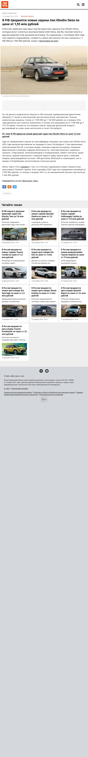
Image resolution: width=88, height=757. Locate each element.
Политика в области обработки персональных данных (54, 392)
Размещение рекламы (19, 389)
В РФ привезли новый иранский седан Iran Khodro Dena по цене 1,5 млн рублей (41, 135)
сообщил (24, 167)
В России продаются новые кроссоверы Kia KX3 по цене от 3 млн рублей (43, 253)
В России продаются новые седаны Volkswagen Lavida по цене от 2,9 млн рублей (72, 215)
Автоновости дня (48, 41)
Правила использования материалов (18, 392)
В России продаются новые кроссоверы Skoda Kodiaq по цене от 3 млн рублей (44, 292)
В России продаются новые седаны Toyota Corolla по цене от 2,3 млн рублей (12, 253)
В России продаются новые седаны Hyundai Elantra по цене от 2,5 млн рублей (43, 215)
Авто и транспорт (9, 13)
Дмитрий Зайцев (27, 16)
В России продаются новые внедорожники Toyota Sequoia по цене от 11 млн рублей (72, 253)
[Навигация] (83, 4)
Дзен (35, 181)
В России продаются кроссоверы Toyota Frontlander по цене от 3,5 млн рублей (14, 330)
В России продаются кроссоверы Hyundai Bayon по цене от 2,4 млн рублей (73, 292)
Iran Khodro (7, 193)
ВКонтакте (27, 181)
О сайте (7, 389)
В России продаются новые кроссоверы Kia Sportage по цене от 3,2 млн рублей (13, 292)
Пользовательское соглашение (51, 395)
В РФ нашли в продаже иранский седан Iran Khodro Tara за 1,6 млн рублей (13, 215)
